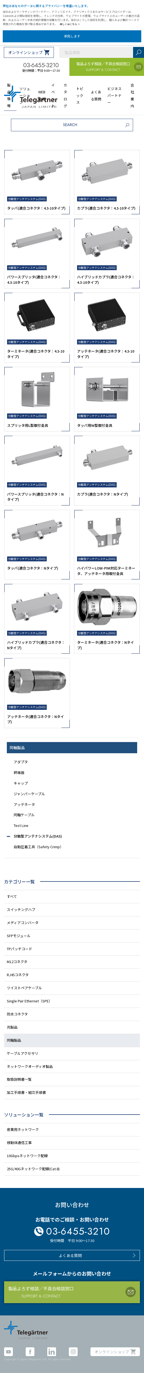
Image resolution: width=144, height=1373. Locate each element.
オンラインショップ (25, 52)
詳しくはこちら (70, 24)
